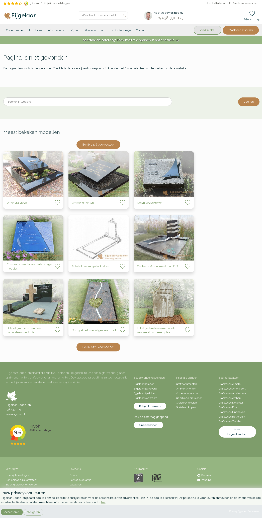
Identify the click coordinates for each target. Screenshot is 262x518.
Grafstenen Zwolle (229, 421)
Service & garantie (80, 479)
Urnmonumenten (83, 202)
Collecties (15, 31)
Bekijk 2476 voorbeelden (98, 144)
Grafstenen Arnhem (230, 398)
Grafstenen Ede (228, 407)
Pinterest (204, 475)
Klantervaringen (94, 30)
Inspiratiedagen (216, 3)
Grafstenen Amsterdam (232, 393)
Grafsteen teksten (186, 402)
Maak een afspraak (241, 30)
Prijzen (75, 30)
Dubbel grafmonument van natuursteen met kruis (24, 330)
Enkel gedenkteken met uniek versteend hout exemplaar (156, 330)
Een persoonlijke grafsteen (22, 479)
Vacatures (75, 484)
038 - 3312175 (13, 409)
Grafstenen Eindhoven (232, 412)
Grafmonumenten (186, 383)
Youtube (204, 479)
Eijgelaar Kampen (144, 383)
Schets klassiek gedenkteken (90, 266)
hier (103, 502)
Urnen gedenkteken (149, 202)
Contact (141, 30)
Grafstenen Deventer (231, 402)
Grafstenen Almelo (230, 383)
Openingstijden (148, 425)
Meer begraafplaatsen (237, 432)
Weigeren (33, 512)
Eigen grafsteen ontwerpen (22, 484)
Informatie (56, 31)
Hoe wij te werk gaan (18, 475)
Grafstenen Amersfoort (232, 388)
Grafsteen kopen (186, 407)
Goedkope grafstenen (189, 398)
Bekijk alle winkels (149, 406)
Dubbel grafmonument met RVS (157, 266)
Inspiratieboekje (120, 30)
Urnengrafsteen (17, 202)
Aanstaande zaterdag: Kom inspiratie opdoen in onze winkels (131, 40)
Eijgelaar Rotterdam (145, 398)
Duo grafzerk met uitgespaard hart (94, 330)
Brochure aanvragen (243, 3)
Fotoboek (35, 30)
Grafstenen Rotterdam (232, 416)
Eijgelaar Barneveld (145, 388)
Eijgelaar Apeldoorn (145, 393)
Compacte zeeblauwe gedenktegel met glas (29, 266)
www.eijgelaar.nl (15, 414)
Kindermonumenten (187, 393)
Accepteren (11, 512)
